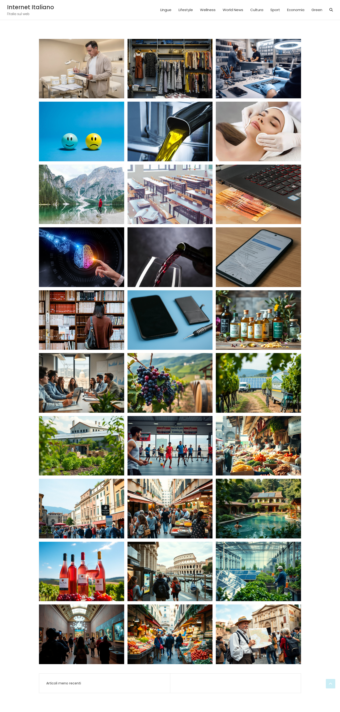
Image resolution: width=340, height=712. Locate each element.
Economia (295, 9)
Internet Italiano (30, 7)
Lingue (165, 9)
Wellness (208, 9)
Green (316, 9)
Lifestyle (185, 9)
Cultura (256, 9)
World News (233, 9)
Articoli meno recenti (63, 683)
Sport (275, 9)
